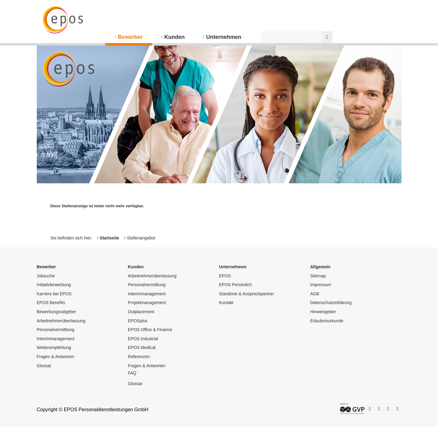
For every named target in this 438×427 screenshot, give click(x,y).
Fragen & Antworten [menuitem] (55, 356)
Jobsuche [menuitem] (46, 275)
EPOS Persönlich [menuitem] (235, 284)
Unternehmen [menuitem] (223, 37)
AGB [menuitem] (314, 293)
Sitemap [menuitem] (318, 275)
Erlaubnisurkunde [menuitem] (326, 320)
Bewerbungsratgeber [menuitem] (56, 311)
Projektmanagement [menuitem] (147, 302)
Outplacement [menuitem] (141, 311)
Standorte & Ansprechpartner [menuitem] (246, 293)
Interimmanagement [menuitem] (56, 338)
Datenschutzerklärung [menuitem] (331, 302)
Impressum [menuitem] (320, 284)
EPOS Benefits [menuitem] (51, 302)
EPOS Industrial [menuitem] (143, 338)
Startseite (109, 238)
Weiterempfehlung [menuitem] (54, 347)
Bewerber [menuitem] (130, 37)
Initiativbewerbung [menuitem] (54, 284)
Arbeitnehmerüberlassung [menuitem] (61, 320)
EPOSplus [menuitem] (138, 320)
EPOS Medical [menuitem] (142, 347)
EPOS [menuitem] (225, 275)
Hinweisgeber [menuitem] (323, 311)
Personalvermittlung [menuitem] (55, 329)
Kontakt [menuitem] (226, 302)
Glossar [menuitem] (44, 365)
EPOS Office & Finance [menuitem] (150, 329)
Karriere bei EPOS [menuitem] (54, 293)
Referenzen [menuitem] (139, 356)
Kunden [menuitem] (174, 37)
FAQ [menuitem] (132, 373)
